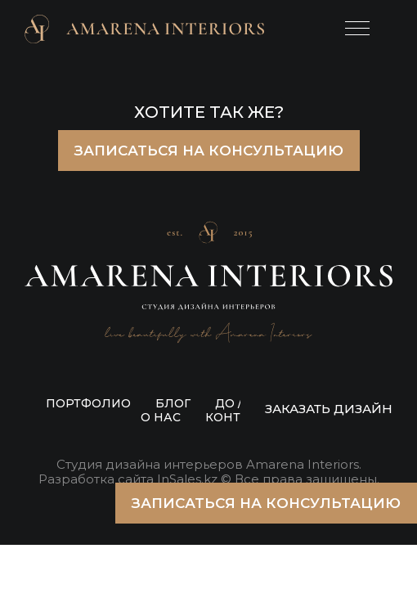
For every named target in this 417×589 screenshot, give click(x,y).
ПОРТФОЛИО (88, 403)
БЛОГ (173, 403)
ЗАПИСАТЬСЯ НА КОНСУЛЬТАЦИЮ (208, 150)
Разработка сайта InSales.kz (127, 479)
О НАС (161, 417)
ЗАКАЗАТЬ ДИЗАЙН (328, 408)
